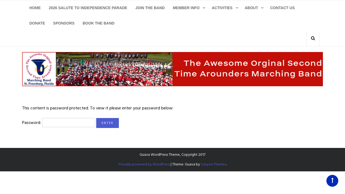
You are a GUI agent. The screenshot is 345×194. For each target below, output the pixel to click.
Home (35, 8)
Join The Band (150, 8)
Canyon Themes (213, 164)
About (251, 8)
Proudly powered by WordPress (144, 164)
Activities (222, 8)
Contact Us (282, 8)
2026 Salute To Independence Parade (88, 8)
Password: (58, 122)
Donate (37, 23)
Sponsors (63, 23)
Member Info (186, 8)
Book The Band (98, 23)
